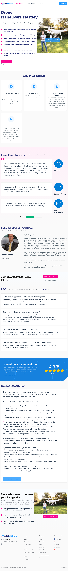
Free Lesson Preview (12, 479)
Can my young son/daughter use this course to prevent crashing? (28, 342)
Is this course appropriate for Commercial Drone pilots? (24, 297)
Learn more (11, 375)
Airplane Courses (31, 3)
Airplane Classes (28, 541)
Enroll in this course (50, 276)
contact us (46, 289)
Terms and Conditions (44, 555)
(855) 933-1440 (6, 539)
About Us (41, 544)
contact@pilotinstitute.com (9, 544)
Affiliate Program (43, 549)
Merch (25, 547)
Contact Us (41, 547)
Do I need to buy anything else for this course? (20, 329)
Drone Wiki (26, 559)
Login (25, 539)
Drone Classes (27, 544)
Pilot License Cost (28, 549)
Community (42, 541)
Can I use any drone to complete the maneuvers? (21, 312)
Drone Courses (20, 3)
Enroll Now (63, 3)
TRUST (25, 556)
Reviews (41, 3)
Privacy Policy (42, 552)
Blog (40, 557)
